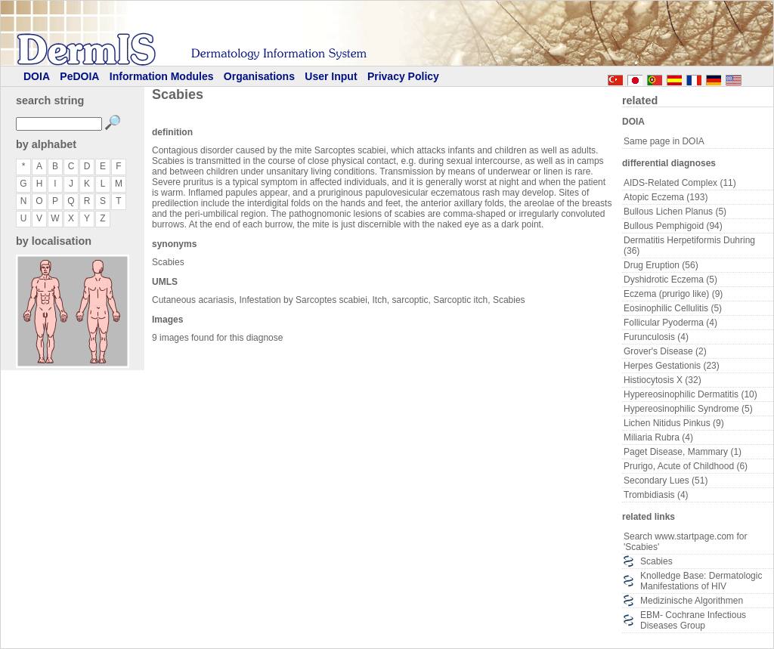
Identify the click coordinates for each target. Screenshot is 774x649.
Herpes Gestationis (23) (672, 365)
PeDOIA (79, 76)
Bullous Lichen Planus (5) (675, 211)
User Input (331, 76)
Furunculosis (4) (656, 337)
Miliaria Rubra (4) (658, 437)
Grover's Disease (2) (665, 351)
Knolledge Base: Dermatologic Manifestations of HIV (701, 581)
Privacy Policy (403, 76)
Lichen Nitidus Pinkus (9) (674, 423)
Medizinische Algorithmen (691, 600)
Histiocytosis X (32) (662, 380)
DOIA (36, 76)
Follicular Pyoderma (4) (670, 322)
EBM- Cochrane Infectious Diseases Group (693, 620)
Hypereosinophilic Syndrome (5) (688, 408)
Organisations (259, 76)
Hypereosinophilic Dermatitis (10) (690, 394)
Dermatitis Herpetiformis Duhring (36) (689, 245)
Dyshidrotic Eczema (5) (670, 279)
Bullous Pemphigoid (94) (673, 226)
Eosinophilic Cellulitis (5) (673, 308)
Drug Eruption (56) (661, 265)
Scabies (656, 561)
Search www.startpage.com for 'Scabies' (685, 541)
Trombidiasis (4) (656, 495)
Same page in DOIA (664, 141)
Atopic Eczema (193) (665, 197)
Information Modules (162, 76)
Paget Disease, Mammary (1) (682, 452)
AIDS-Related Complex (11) (680, 183)
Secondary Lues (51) (665, 480)
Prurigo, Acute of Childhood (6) (686, 466)
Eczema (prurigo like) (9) (673, 294)
